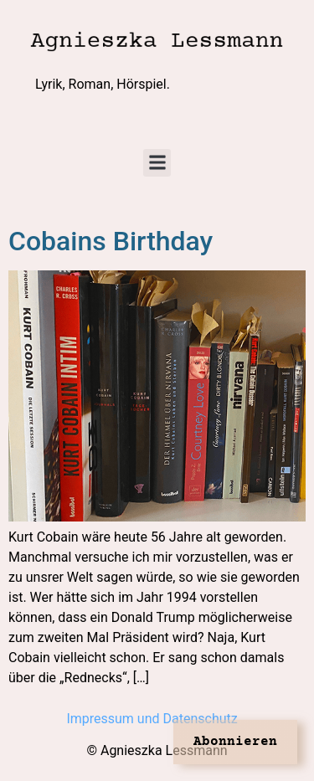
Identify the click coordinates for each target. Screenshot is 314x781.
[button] (157, 163)
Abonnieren (235, 741)
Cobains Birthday (110, 241)
